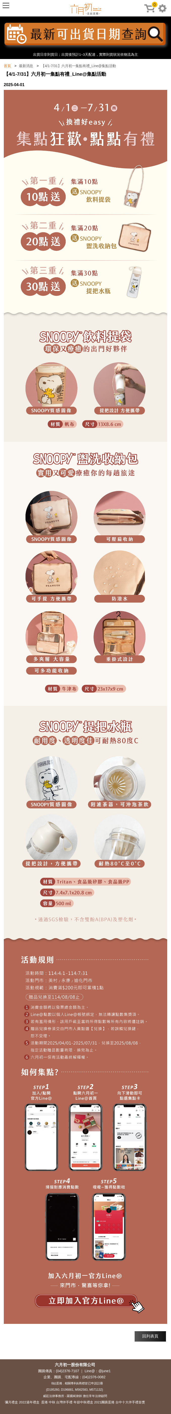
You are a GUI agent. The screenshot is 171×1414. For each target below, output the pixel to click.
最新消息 (26, 66)
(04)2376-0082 (94, 1377)
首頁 (7, 66)
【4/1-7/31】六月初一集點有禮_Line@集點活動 (78, 66)
